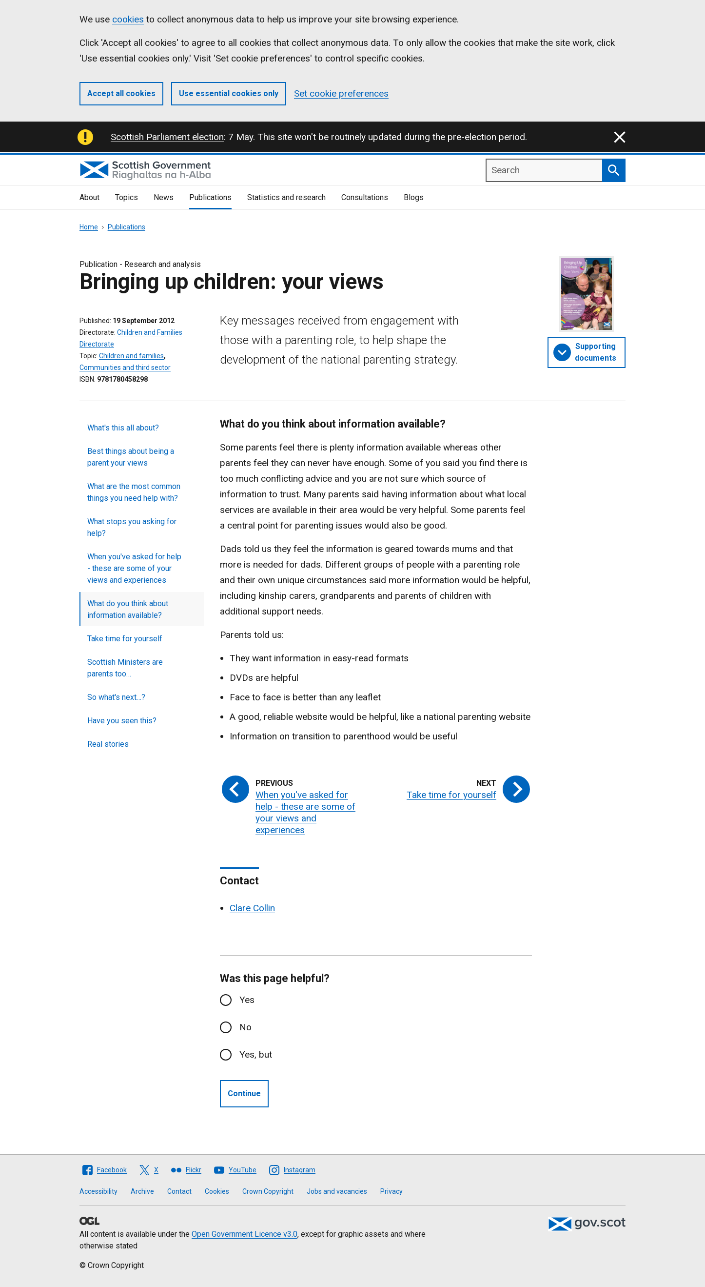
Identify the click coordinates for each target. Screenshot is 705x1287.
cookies (128, 19)
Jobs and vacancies (337, 1191)
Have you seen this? (122, 720)
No (245, 1027)
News (164, 197)
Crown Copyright (268, 1191)
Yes (247, 999)
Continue (244, 1093)
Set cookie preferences (341, 93)
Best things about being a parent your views (130, 457)
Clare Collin (252, 908)
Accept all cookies (121, 93)
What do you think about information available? (127, 609)
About (89, 197)
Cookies (217, 1191)
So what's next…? (116, 697)
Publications (210, 197)
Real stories (108, 744)
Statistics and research (286, 197)
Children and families (131, 356)
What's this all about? (123, 427)
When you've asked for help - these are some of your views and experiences (134, 568)
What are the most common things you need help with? (133, 492)
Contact (179, 1191)
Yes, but (255, 1054)
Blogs (414, 197)
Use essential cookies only (228, 93)
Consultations (364, 197)
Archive (142, 1191)
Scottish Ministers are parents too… (125, 667)
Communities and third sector (125, 367)
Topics (126, 197)
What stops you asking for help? (131, 527)
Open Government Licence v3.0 (244, 1234)
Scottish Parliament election (167, 137)
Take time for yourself (124, 638)
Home (88, 227)
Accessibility (98, 1191)
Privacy (391, 1191)
